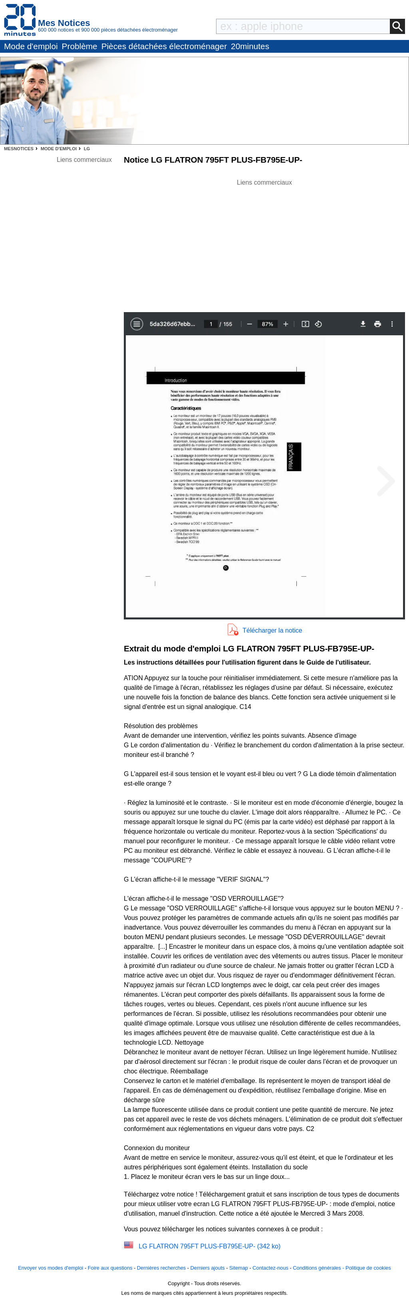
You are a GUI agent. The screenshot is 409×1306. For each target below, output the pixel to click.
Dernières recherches (161, 1268)
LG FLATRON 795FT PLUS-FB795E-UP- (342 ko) (209, 1246)
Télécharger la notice (272, 630)
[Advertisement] (264, 243)
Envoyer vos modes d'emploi (50, 1268)
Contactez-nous (270, 1268)
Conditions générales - (319, 1268)
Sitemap (238, 1268)
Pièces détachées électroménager (164, 46)
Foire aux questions (110, 1268)
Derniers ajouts (208, 1268)
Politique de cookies (368, 1268)
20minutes (250, 46)
